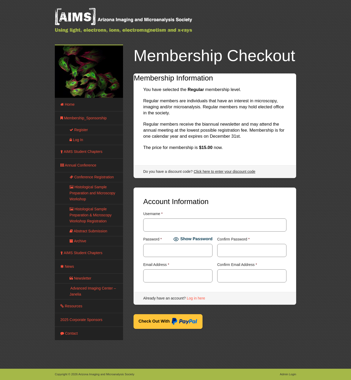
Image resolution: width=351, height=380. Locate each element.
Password (152, 239)
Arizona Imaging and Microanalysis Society (136, 23)
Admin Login (288, 374)
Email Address (156, 265)
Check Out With (168, 322)
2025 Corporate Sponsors (81, 320)
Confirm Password (233, 239)
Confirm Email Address (237, 265)
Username (153, 214)
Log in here (196, 298)
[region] (89, 71)
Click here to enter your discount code (224, 171)
